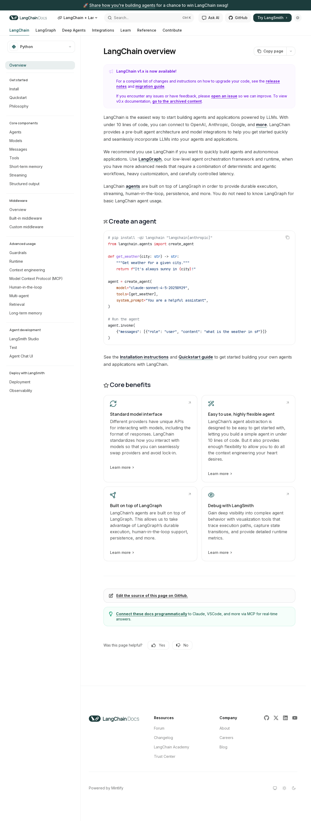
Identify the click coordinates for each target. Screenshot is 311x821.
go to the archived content (177, 101)
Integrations (103, 32)
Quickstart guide (195, 357)
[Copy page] (270, 51)
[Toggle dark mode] (298, 18)
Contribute (172, 32)
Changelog (163, 737)
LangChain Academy (171, 747)
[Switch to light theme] (284, 788)
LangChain (19, 32)
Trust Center (164, 756)
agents (133, 186)
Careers (226, 737)
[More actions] (290, 51)
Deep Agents (74, 32)
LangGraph (46, 32)
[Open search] (149, 17)
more (261, 124)
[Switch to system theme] (275, 788)
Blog (223, 747)
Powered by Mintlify (106, 788)
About (225, 728)
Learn (125, 32)
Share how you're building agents (122, 5)
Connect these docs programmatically (151, 614)
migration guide (149, 86)
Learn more (122, 467)
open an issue (224, 96)
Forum (159, 728)
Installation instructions (144, 357)
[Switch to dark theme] (293, 788)
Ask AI (210, 17)
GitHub (238, 17)
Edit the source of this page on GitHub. (152, 595)
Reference (146, 32)
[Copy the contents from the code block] (287, 237)
